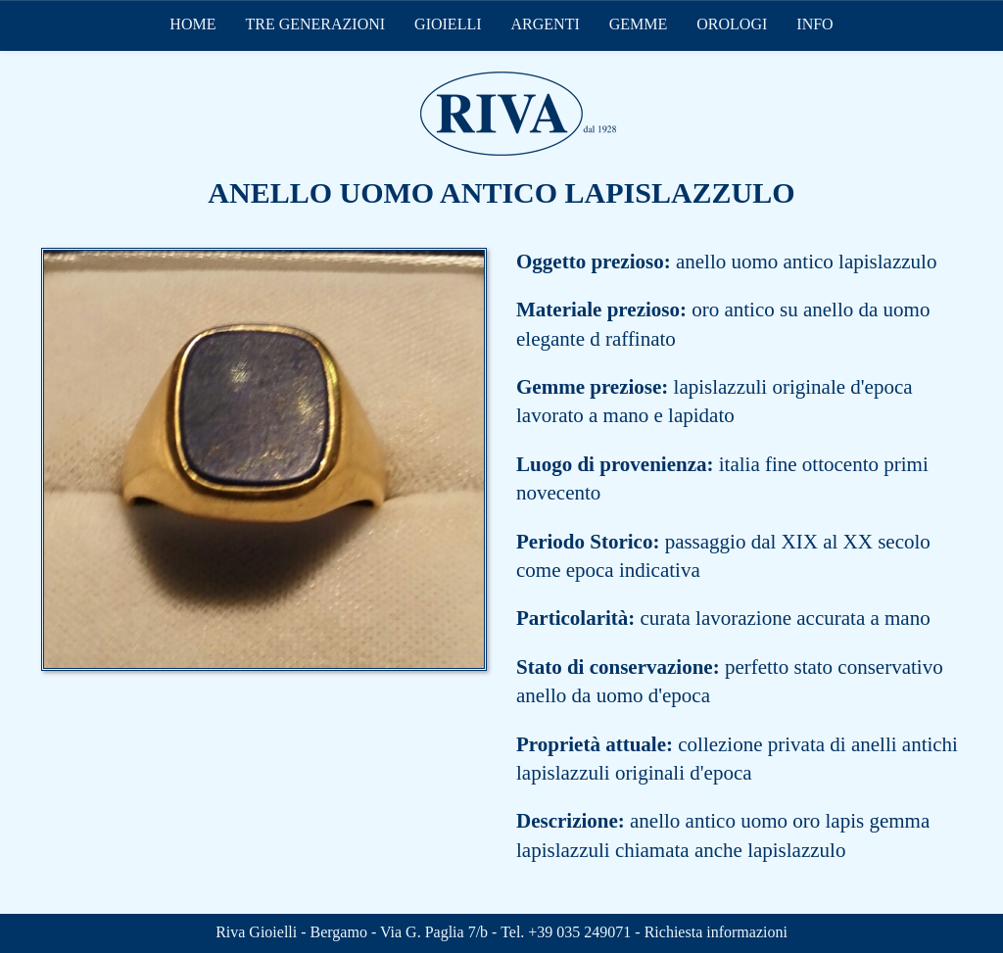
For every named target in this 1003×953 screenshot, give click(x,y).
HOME (192, 24)
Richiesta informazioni (716, 932)
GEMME (638, 24)
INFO (814, 24)
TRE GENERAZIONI (315, 24)
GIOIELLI (447, 24)
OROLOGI (731, 24)
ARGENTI (545, 24)
